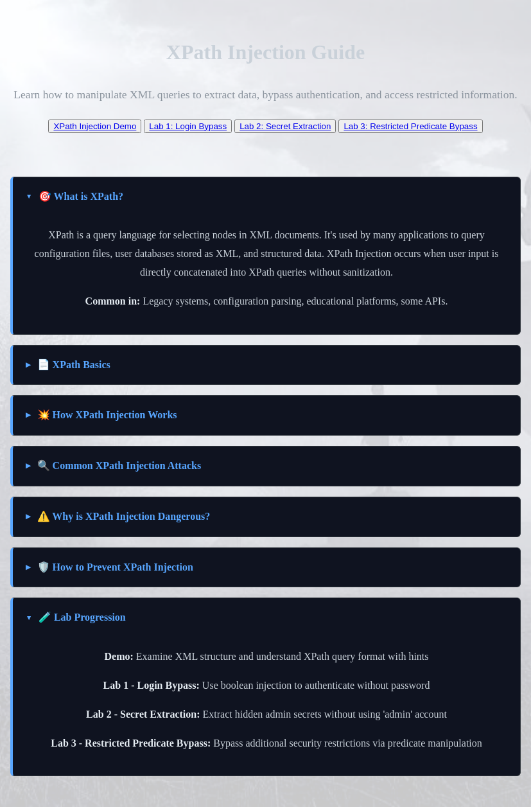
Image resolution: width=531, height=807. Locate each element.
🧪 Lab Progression (82, 617)
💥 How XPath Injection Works (107, 414)
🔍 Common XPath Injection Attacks (119, 465)
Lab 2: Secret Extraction (285, 126)
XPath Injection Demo (94, 126)
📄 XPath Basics (73, 364)
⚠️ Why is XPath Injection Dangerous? (124, 516)
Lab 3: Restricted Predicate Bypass (410, 126)
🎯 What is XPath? (81, 196)
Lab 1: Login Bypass (188, 126)
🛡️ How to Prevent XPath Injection (115, 567)
